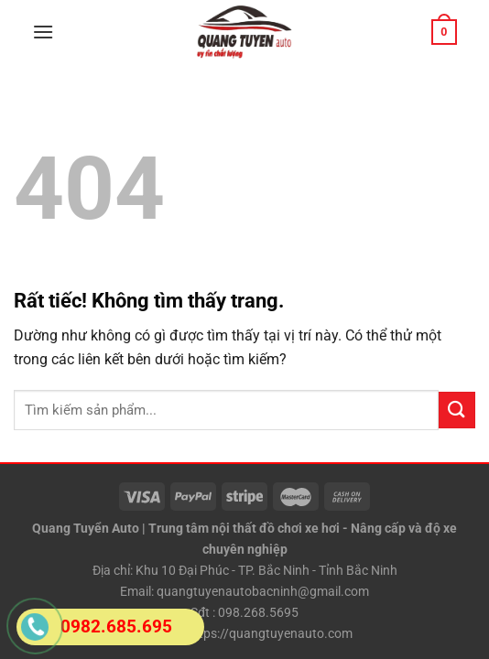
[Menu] (43, 32)
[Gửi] (457, 409)
